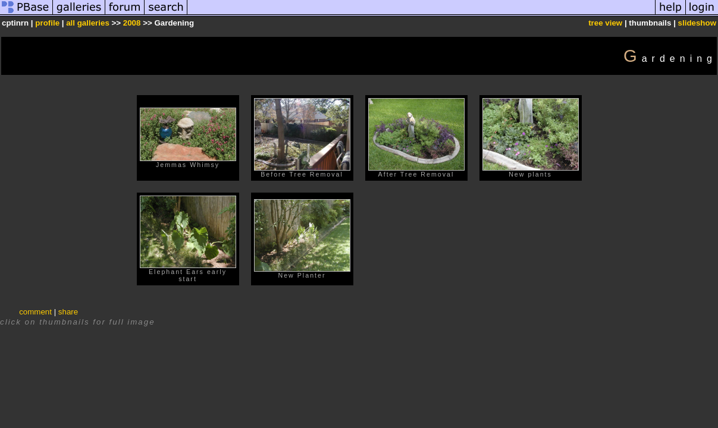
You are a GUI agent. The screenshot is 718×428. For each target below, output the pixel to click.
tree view (605, 22)
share (68, 311)
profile (47, 22)
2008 (132, 22)
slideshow (697, 22)
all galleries (87, 22)
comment (35, 311)
